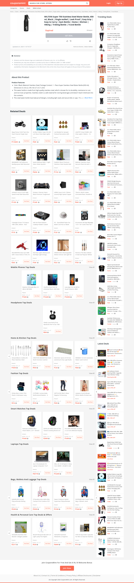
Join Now (67, 568)
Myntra (77, 398)
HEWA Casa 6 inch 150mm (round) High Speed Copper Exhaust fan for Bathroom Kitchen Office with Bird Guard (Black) (62, 194)
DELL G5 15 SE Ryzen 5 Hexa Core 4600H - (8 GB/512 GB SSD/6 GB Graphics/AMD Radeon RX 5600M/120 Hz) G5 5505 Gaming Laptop (63, 465)
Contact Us (45, 576)
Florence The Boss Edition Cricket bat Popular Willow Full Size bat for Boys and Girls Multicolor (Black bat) (83, 254)
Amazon (89, 30)
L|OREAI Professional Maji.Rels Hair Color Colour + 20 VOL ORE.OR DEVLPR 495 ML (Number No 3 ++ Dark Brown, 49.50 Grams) (114, 540)
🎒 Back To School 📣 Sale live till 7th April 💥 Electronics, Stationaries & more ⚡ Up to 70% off (115, 351)
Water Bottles (88, 47)
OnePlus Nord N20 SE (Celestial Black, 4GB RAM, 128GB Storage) (52, 288)
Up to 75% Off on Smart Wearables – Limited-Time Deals (114, 383)
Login (109, 3)
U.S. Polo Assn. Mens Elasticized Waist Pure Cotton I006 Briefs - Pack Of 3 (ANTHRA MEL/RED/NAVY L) (114, 67)
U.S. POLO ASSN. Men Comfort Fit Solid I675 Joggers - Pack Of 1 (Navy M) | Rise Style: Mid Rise (114, 35)
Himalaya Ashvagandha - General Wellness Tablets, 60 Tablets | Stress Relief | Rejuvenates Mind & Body (114, 330)
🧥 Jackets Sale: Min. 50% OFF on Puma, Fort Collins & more (115, 433)
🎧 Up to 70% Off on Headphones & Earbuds (114, 423)
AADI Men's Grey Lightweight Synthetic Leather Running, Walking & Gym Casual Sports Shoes (114, 288)
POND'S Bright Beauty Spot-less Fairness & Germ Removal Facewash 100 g (114, 183)
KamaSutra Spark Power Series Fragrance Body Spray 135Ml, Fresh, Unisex (114, 57)
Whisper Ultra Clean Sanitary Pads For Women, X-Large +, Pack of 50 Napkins (114, 309)
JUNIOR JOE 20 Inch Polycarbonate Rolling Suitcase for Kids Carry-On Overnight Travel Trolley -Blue (20, 500)
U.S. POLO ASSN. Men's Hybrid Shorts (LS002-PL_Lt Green (114, 204)
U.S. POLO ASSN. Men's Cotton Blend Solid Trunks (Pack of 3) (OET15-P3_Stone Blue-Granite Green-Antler (115, 298)
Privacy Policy (71, 576)
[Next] (96, 356)
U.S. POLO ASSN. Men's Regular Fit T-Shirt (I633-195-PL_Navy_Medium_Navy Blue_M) (114, 194)
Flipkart (24, 292)
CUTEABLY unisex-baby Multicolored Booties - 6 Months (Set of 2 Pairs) (40, 394)
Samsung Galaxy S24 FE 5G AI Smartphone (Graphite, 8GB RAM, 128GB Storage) (114, 277)
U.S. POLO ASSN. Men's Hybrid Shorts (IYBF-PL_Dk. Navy (114, 24)
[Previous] (9, 356)
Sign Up (119, 3)
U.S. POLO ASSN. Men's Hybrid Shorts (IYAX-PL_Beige (114, 131)
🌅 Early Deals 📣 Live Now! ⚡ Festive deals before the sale (113, 454)
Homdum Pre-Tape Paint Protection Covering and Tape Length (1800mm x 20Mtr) (114, 121)
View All (91, 267)
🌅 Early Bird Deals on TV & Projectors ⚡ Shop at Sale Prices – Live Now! (114, 465)
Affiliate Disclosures (84, 576)
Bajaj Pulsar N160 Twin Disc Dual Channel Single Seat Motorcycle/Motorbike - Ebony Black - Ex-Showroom (20, 133)
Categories (13, 8)
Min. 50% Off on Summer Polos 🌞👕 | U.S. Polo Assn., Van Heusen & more (114, 362)
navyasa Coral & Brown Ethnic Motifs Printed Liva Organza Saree (83, 394)
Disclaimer (96, 576)
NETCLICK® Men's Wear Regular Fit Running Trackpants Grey (61, 394)
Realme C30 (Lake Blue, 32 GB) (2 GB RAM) (30, 288)
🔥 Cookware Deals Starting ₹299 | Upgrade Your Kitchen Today (114, 373)
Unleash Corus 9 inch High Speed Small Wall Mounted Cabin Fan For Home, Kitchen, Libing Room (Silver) (20, 194)
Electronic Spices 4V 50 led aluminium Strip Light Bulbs (63, 359)
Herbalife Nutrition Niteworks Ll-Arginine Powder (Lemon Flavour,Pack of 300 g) (63, 536)
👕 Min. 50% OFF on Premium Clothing (113, 415)
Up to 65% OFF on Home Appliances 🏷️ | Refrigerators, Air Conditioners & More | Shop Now (114, 394)
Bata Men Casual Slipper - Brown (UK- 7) (115, 235)
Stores (22, 8)
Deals (28, 8)
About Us (37, 576)
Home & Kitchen (78, 47)
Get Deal (69, 36)
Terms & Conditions (58, 576)
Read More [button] (88, 98)
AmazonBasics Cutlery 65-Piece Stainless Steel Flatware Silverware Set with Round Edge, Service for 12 (20, 359)
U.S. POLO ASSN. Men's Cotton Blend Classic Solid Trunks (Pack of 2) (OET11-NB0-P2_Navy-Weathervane (114, 153)
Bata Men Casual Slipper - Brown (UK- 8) (115, 162)
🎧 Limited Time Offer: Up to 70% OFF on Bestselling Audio (114, 405)
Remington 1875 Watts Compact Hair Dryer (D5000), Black (114, 550)
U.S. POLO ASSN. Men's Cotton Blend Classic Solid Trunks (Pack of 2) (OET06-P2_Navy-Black (114, 142)
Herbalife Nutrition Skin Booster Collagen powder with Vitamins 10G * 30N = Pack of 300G (20, 536)
